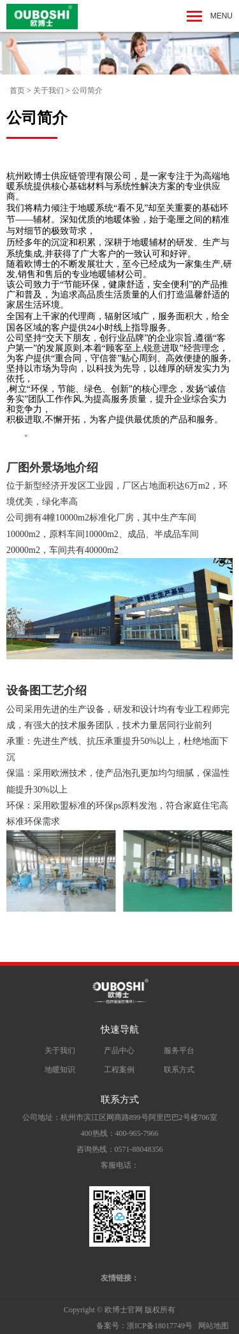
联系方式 (179, 1069)
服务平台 (179, 1050)
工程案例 (119, 1069)
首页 (17, 90)
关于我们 (48, 90)
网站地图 (213, 1325)
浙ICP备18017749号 (159, 1325)
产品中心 (119, 1050)
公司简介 (87, 90)
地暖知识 (60, 1069)
